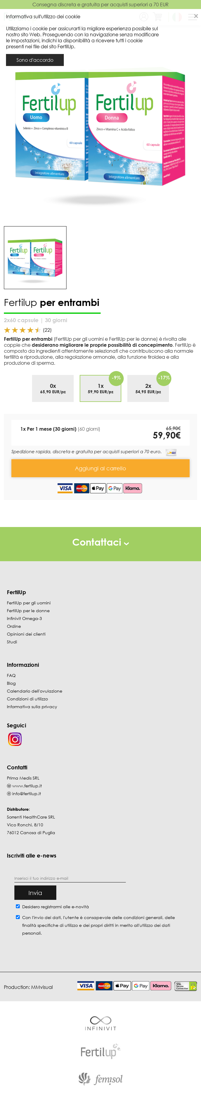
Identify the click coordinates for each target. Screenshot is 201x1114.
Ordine (14, 626)
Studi (12, 641)
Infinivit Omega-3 (24, 618)
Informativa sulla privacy (32, 706)
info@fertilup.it (26, 793)
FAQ (11, 675)
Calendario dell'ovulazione (34, 690)
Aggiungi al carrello (100, 468)
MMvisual (42, 987)
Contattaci (100, 542)
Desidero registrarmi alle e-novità (55, 906)
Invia (35, 892)
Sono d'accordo (34, 60)
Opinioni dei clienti (26, 633)
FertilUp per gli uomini (29, 602)
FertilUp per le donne (28, 610)
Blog (11, 683)
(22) (47, 330)
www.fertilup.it (27, 785)
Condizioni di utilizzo (27, 698)
